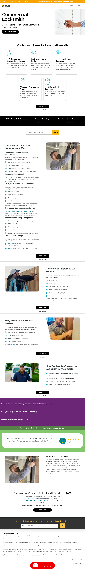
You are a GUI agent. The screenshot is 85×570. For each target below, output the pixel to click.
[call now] (42, 565)
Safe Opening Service (14, 243)
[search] (55, 132)
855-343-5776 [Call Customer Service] (42, 106)
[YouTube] (77, 559)
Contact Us (6, 538)
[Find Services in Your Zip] (39, 132)
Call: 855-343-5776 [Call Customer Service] (10, 31)
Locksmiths (12, 344)
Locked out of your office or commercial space (18, 211)
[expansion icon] (71, 404)
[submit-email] (62, 525)
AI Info (81, 563)
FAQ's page (30, 536)
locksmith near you (32, 498)
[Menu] (83, 5)
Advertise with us (74, 563)
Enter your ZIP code (39, 501)
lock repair (8, 179)
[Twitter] (73, 559)
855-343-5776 (28, 501)
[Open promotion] (42, 1)
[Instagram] (81, 559)
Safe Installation (12, 248)
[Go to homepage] (6, 6)
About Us (60, 563)
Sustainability (66, 563)
